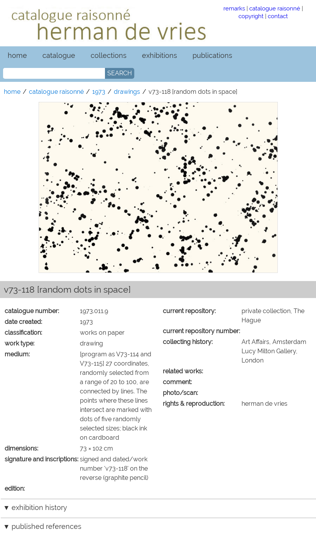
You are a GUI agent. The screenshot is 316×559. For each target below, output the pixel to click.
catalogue (58, 55)
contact (278, 16)
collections (109, 55)
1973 (98, 91)
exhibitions (159, 55)
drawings (127, 91)
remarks (234, 8)
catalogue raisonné (274, 8)
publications (212, 55)
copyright (251, 16)
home (17, 55)
